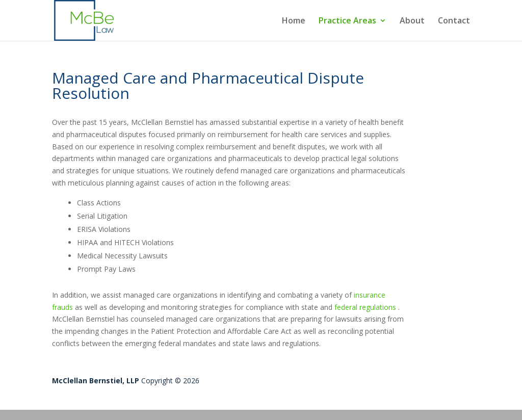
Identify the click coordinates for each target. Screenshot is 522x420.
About (412, 21)
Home (293, 21)
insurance (369, 295)
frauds (62, 307)
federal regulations (365, 307)
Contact (454, 21)
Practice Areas (347, 21)
